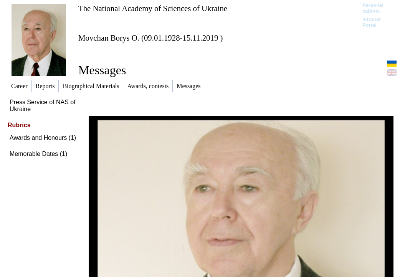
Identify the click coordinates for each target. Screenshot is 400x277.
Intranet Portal (371, 22)
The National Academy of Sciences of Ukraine (152, 8)
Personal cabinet (372, 8)
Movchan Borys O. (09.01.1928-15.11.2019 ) (150, 37)
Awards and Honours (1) (43, 137)
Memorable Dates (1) (38, 154)
